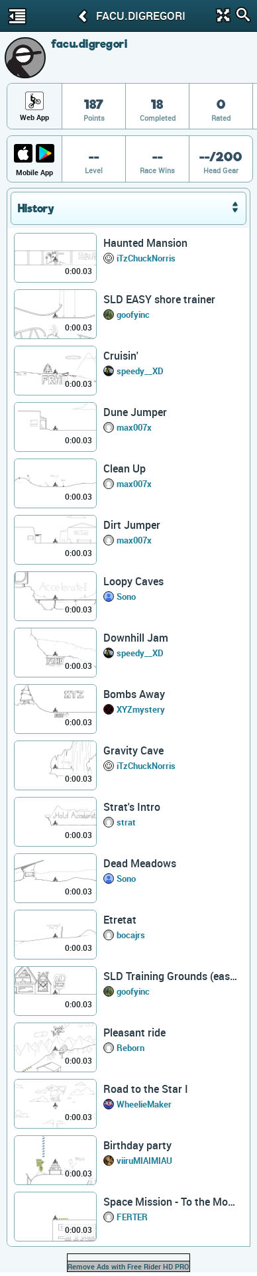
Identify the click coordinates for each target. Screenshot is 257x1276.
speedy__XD (140, 371)
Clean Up (124, 468)
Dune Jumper (135, 412)
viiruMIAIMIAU (144, 1160)
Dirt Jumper (131, 525)
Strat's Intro (131, 807)
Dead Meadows (139, 863)
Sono (126, 596)
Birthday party (137, 1145)
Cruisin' (120, 355)
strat (126, 822)
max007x (134, 427)
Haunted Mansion (145, 243)
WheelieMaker (144, 1104)
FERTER (132, 1217)
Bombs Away (134, 694)
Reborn (130, 1047)
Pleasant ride (134, 1032)
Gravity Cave (133, 750)
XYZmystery (141, 709)
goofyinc (133, 314)
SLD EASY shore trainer (159, 299)
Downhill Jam (135, 637)
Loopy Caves (133, 581)
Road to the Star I (145, 1089)
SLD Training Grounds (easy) (170, 976)
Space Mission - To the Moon (170, 1201)
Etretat (119, 919)
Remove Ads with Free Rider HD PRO (128, 1266)
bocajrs (131, 935)
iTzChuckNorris (146, 258)
